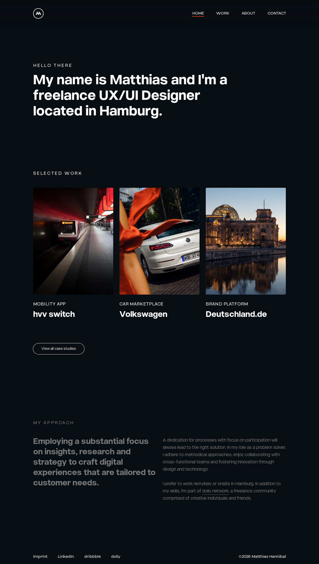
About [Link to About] (248, 13)
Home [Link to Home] (198, 13)
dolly (115, 557)
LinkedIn (66, 557)
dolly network (215, 493)
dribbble (92, 557)
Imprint (40, 557)
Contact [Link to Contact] (277, 13)
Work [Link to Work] (222, 13)
